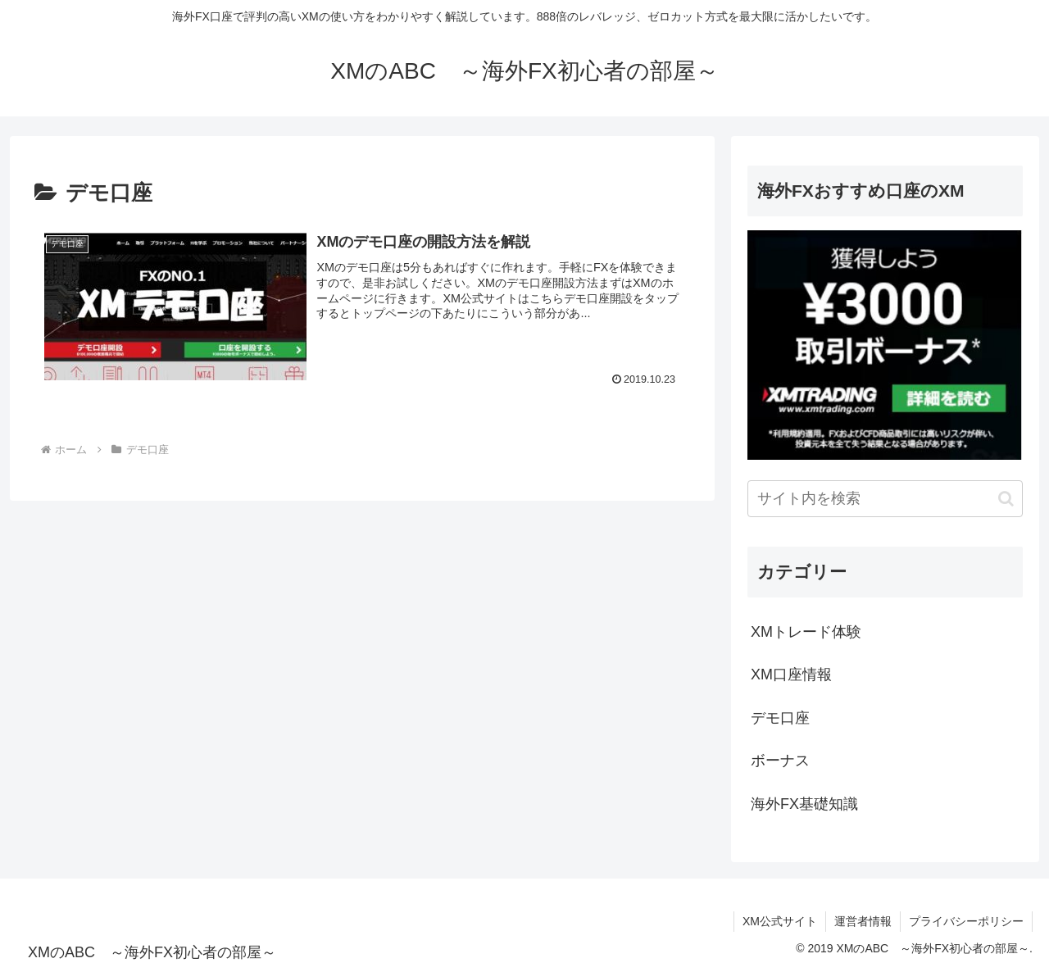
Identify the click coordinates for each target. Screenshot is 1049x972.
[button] (1006, 498)
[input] (885, 498)
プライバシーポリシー (966, 921)
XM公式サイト (779, 921)
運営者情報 (863, 921)
